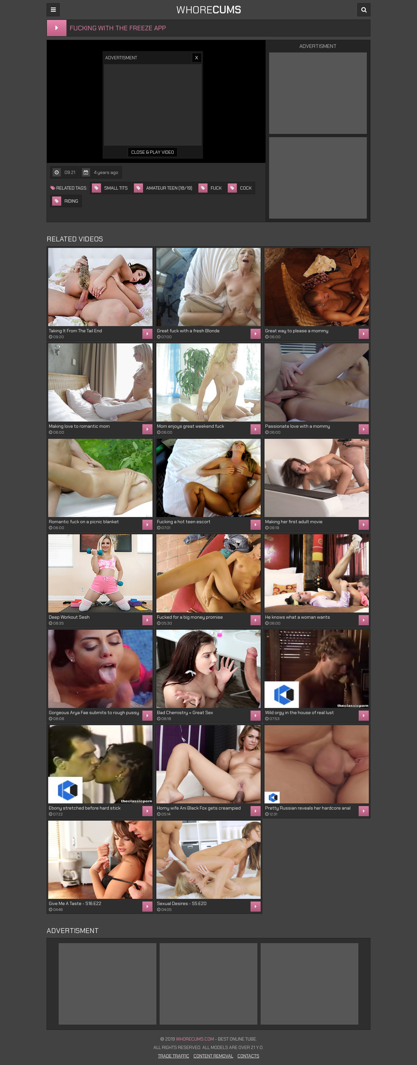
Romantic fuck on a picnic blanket (84, 522)
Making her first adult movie (294, 522)
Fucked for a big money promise (190, 617)
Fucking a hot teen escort (183, 522)
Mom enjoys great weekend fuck (190, 426)
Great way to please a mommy (296, 331)
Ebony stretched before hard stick (85, 808)
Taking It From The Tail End (75, 331)
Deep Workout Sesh (69, 617)
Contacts (248, 1056)
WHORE (208, 9)
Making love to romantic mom (79, 426)
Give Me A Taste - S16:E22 (75, 903)
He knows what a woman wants (297, 617)
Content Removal (213, 1056)
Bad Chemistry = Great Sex (185, 712)
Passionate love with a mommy (297, 426)
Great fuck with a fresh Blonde (188, 331)
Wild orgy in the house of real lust (299, 712)
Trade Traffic (173, 1056)
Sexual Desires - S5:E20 (182, 903)
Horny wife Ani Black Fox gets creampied (199, 808)
